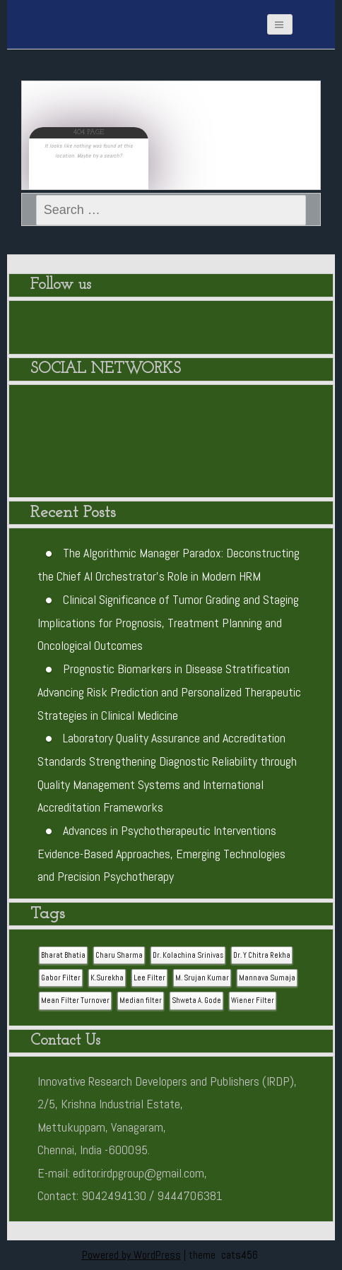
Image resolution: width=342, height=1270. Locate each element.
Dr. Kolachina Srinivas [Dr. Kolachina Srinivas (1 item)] (188, 955)
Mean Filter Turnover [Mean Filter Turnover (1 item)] (75, 1000)
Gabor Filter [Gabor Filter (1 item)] (61, 978)
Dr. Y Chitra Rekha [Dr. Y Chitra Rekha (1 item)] (261, 955)
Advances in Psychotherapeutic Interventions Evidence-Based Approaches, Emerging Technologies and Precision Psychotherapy (161, 853)
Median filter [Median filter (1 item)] (140, 1000)
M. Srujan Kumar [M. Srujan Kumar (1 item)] (202, 978)
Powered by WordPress (131, 1254)
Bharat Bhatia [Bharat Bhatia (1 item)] (63, 955)
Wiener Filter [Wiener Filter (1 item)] (252, 1000)
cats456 (239, 1254)
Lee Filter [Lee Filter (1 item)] (149, 978)
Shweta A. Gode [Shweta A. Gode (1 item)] (196, 1000)
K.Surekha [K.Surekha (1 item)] (107, 978)
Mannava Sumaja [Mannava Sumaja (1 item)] (267, 978)
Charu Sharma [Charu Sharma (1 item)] (119, 955)
